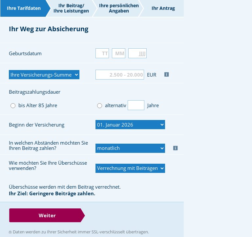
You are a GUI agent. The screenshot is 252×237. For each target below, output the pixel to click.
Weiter (47, 215)
